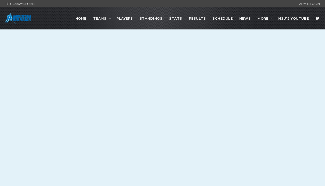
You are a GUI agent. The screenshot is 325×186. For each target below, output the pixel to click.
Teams (100, 18)
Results (197, 18)
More (262, 18)
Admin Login (309, 4)
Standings (151, 18)
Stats (175, 18)
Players (124, 18)
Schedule (222, 18)
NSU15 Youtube (293, 18)
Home (80, 18)
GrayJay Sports (20, 4)
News (245, 18)
